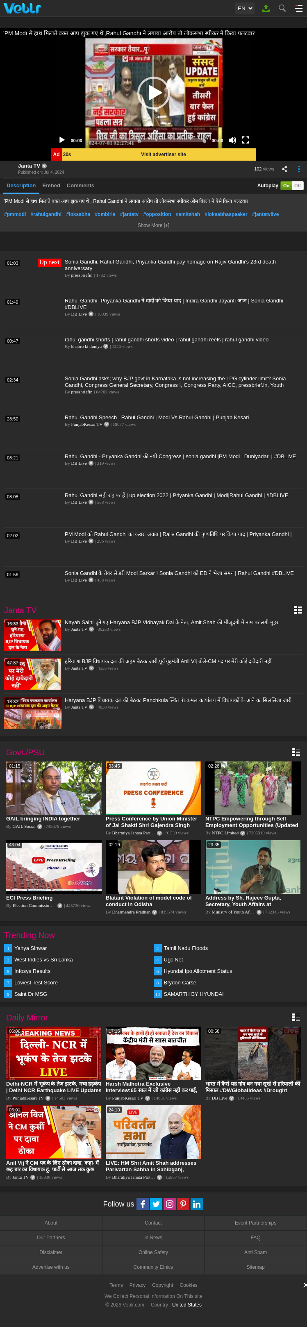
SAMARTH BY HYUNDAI (194, 994)
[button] (153, 93)
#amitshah (188, 214)
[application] (153, 93)
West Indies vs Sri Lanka (43, 960)
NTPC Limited (225, 832)
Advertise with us (51, 1267)
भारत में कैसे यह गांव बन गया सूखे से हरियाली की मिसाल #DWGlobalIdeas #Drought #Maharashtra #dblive (252, 1090)
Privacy (138, 1285)
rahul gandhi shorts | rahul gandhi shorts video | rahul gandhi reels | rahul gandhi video (166, 339)
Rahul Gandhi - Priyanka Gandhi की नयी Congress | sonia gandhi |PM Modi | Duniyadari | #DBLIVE (180, 456)
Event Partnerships (255, 1223)
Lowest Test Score (36, 982)
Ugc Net (173, 960)
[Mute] (232, 140)
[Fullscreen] (245, 140)
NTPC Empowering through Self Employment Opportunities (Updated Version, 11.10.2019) (251, 825)
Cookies (189, 1285)
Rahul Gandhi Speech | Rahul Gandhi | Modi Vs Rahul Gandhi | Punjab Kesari (157, 417)
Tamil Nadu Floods (186, 948)
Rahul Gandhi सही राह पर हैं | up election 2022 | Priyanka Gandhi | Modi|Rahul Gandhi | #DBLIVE (176, 495)
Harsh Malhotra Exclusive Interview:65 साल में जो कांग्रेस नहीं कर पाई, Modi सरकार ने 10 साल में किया (151, 1090)
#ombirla (105, 214)
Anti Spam (255, 1252)
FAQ (256, 1238)
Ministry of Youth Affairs (235, 911)
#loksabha (78, 214)
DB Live (79, 313)
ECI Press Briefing (29, 898)
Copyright (162, 1285)
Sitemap (256, 1267)
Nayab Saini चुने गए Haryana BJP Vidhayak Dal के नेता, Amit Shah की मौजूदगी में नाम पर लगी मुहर (171, 622)
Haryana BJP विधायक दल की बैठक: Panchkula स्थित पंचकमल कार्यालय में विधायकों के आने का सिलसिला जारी (178, 700)
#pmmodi (15, 214)
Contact (153, 1223)
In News (153, 1238)
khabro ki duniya (86, 346)
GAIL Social (24, 826)
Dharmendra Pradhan (131, 911)
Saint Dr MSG (30, 994)
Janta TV (29, 166)
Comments (80, 185)
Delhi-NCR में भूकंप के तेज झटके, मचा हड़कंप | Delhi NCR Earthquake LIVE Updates (54, 1087)
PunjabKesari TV (86, 424)
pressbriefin (82, 275)
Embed (51, 185)
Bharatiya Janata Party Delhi (138, 832)
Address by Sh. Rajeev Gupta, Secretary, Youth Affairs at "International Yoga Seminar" (243, 904)
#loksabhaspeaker (226, 214)
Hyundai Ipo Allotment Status (198, 971)
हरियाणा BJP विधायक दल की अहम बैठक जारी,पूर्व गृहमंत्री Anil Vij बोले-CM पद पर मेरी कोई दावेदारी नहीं (168, 661)
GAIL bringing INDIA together (43, 819)
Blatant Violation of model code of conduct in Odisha (149, 901)
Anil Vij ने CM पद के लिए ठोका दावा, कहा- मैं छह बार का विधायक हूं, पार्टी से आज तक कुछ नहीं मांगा (52, 1169)
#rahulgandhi (46, 214)
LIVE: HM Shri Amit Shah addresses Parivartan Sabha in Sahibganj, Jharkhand (151, 1169)
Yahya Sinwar (30, 948)
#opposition (157, 214)
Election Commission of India (40, 905)
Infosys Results (32, 971)
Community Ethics (153, 1267)
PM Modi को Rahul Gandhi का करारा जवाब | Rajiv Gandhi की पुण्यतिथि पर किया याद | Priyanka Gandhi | (178, 534)
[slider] (147, 140)
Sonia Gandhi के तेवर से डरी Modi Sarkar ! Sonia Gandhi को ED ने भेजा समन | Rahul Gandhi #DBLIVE (179, 573)
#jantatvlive (265, 214)
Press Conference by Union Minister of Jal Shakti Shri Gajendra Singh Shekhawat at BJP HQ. (151, 825)
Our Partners (51, 1238)
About (51, 1223)
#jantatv (129, 214)
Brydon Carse (180, 982)
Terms (116, 1285)
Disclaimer (50, 1252)
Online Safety (153, 1252)
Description (21, 185)
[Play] (62, 140)
